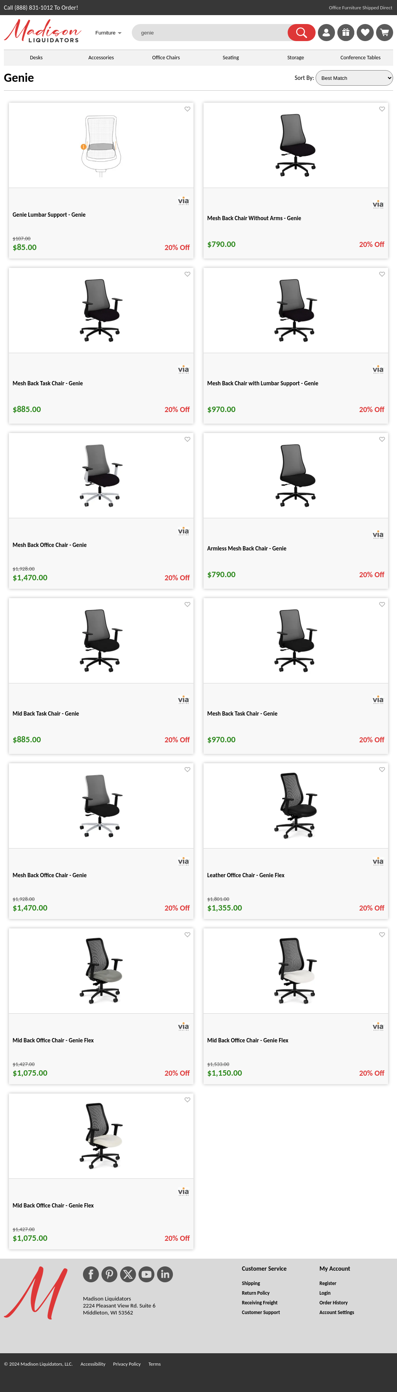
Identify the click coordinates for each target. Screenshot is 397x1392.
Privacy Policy (127, 1364)
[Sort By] (354, 78)
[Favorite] (187, 109)
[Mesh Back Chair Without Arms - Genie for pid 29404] (295, 178)
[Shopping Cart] (384, 32)
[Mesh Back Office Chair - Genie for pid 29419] (101, 508)
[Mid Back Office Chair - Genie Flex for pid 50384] (296, 1003)
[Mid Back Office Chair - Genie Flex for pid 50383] (101, 1003)
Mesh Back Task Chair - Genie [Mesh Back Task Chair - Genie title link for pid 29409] (48, 383)
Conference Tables (360, 57)
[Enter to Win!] (345, 39)
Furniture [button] (108, 33)
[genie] (214, 32)
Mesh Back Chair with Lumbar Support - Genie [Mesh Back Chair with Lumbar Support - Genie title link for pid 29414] (262, 383)
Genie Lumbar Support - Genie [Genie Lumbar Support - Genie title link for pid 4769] (49, 214)
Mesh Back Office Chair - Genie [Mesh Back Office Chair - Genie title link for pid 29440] (50, 875)
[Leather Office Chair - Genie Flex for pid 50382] (296, 838)
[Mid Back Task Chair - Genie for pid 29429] (101, 673)
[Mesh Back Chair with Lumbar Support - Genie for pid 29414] (296, 343)
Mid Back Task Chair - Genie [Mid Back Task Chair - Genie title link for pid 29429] (46, 713)
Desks (36, 57)
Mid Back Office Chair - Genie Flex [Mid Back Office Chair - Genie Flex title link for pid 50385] (53, 1205)
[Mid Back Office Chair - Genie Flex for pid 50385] (101, 1169)
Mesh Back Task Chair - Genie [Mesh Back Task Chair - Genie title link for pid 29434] (242, 713)
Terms (154, 1364)
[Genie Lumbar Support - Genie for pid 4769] (101, 178)
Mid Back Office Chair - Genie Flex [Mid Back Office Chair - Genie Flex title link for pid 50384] (247, 1040)
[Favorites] (365, 39)
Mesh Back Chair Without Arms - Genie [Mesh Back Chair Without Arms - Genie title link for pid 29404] (254, 218)
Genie (19, 77)
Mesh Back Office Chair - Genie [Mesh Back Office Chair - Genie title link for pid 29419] (50, 545)
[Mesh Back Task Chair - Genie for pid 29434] (296, 673)
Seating (231, 57)
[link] (384, 32)
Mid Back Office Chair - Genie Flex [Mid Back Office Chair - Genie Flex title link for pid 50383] (53, 1040)
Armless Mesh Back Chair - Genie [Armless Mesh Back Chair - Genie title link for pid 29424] (247, 548)
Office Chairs (166, 57)
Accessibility (93, 1364)
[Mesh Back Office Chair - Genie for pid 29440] (101, 838)
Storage (295, 57)
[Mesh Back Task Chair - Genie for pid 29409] (101, 343)
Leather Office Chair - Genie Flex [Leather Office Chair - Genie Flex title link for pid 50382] (246, 875)
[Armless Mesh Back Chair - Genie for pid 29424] (295, 508)
